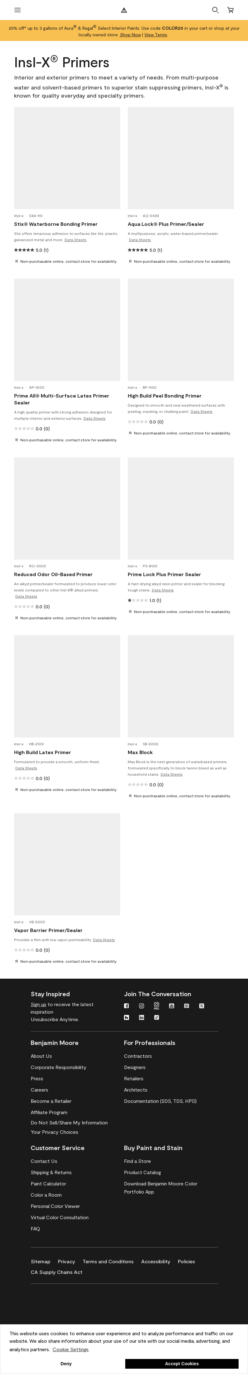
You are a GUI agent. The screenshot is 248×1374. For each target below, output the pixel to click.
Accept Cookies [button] (182, 1363)
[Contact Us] (44, 1161)
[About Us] (41, 1056)
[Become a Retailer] (51, 1101)
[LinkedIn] (141, 1018)
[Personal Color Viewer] (55, 1206)
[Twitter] (201, 1006)
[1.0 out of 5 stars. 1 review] (144, 600)
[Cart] (230, 10)
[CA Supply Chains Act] (60, 1270)
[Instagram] (141, 1006)
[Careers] (39, 1090)
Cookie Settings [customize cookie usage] (71, 1349)
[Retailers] (133, 1078)
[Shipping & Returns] (51, 1172)
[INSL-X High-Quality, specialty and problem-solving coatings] (61, 1311)
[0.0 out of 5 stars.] (32, 428)
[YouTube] (171, 1006)
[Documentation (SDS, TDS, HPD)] (160, 1101)
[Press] (37, 1078)
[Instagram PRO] (156, 1006)
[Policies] (190, 1260)
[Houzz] (126, 1018)
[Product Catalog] (142, 1172)
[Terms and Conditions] (112, 1260)
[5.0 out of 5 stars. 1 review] (31, 250)
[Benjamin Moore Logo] (124, 10)
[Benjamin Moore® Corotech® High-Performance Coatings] (61, 1293)
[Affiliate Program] (49, 1112)
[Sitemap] (44, 1260)
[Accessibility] (159, 1260)
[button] (215, 10)
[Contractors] (138, 1056)
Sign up (38, 1004)
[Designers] (135, 1067)
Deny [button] (66, 1363)
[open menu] (17, 10)
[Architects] (135, 1090)
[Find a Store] (137, 1161)
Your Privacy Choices (54, 1132)
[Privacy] (70, 1260)
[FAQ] (35, 1228)
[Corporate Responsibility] (58, 1067)
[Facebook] (126, 1006)
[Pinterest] (186, 1006)
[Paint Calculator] (48, 1183)
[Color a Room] (46, 1195)
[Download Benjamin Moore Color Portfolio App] (170, 1187)
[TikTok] (156, 1018)
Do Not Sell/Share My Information (69, 1122)
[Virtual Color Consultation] (60, 1217)
